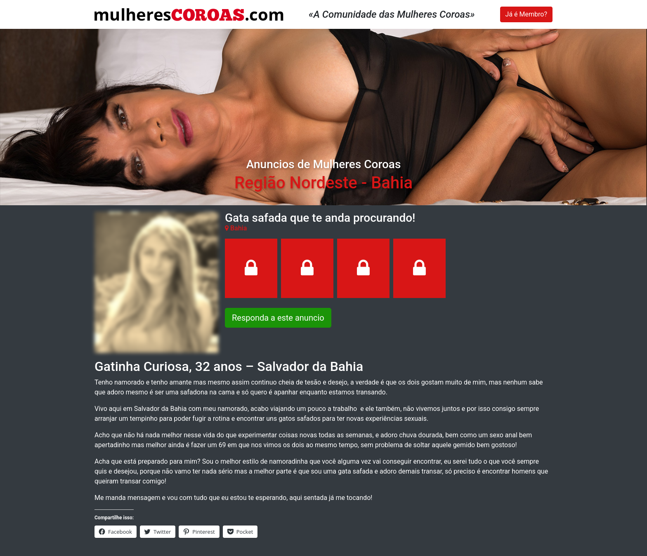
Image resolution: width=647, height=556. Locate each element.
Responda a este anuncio (278, 318)
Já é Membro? (526, 14)
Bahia (392, 182)
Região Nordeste (295, 182)
